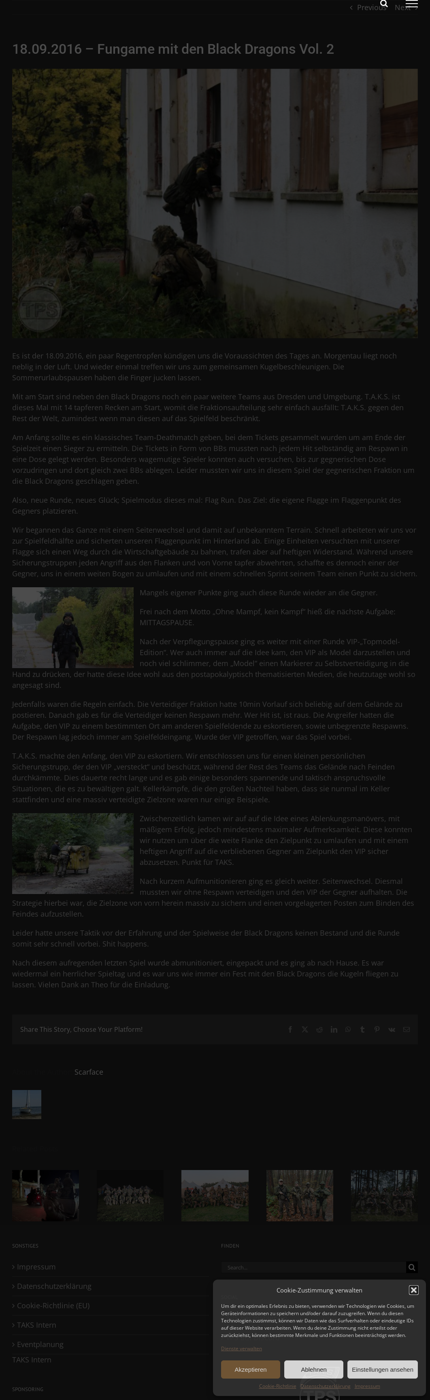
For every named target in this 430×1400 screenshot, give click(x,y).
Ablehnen (313, 1369)
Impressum (367, 1386)
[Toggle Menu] (412, 3)
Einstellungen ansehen (382, 1369)
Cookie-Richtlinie (277, 1386)
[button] (414, 1290)
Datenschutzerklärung (325, 1386)
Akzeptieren (250, 1369)
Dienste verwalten (241, 1348)
